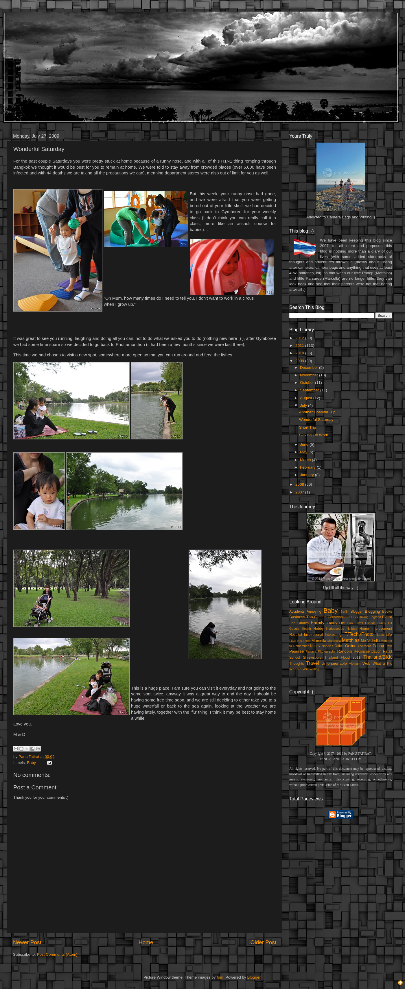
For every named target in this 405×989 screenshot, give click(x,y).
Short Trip (307, 427)
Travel (312, 663)
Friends (370, 623)
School (294, 657)
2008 (300, 484)
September (310, 390)
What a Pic (382, 664)
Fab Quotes (299, 623)
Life (389, 634)
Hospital (295, 635)
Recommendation (367, 651)
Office (339, 646)
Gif (390, 623)
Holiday (352, 628)
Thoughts (296, 664)
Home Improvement (376, 629)
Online (350, 646)
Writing (314, 669)
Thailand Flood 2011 (342, 657)
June (305, 444)
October (307, 382)
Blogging (372, 611)
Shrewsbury (312, 657)
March (306, 460)
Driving (364, 617)
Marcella (319, 640)
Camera (320, 617)
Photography (327, 651)
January (307, 475)
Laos (380, 634)
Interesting (333, 635)
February (308, 467)
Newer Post (27, 942)
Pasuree (296, 651)
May (304, 452)
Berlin (344, 611)
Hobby (318, 629)
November (309, 375)
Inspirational (313, 635)
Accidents (297, 611)
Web (366, 663)
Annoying (314, 611)
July (304, 405)
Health (306, 628)
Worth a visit (299, 669)
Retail (387, 651)
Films (359, 623)
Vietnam (354, 663)
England (375, 617)
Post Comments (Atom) (57, 954)
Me (363, 641)
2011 (300, 345)
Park (389, 646)
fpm (220, 977)
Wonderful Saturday (316, 419)
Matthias (351, 640)
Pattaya (311, 651)
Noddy (315, 646)
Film (350, 623)
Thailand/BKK (377, 657)
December (309, 367)
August (306, 398)
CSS (354, 617)
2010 (300, 353)
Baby (31, 762)
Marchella (334, 640)
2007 (300, 492)
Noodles (327, 646)
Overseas (364, 646)
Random (344, 651)
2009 (300, 361)
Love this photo (300, 640)
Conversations (339, 617)
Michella (373, 641)
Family (318, 622)
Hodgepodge (335, 628)
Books (387, 611)
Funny (382, 623)
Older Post (263, 942)
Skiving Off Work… (315, 435)
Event (387, 617)
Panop (378, 646)
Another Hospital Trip (317, 412)
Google (294, 628)
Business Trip (301, 617)
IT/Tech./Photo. (359, 634)
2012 (300, 338)
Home (146, 942)
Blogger (357, 611)
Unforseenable (334, 663)
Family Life (336, 623)
